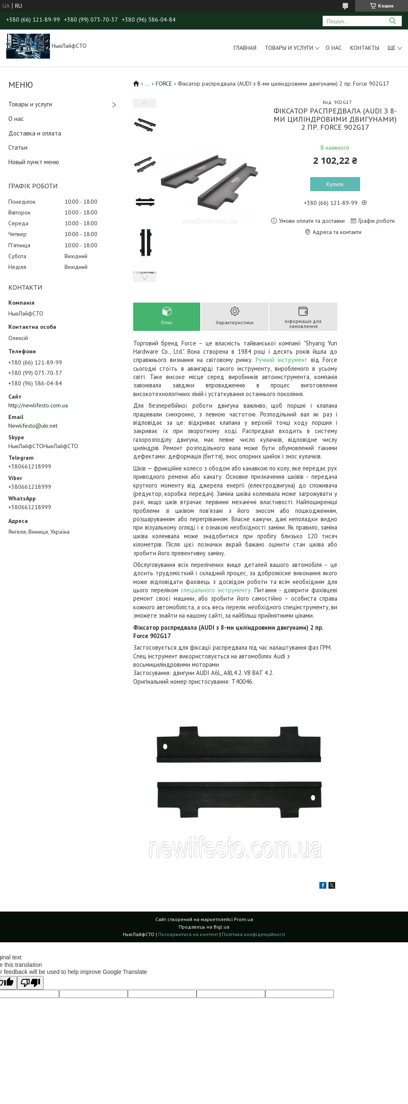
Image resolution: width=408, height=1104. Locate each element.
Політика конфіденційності (253, 934)
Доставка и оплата (34, 133)
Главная (245, 48)
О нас (334, 48)
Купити (334, 184)
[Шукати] (392, 21)
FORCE (164, 83)
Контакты (364, 48)
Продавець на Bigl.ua (204, 927)
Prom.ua (243, 919)
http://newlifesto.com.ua (38, 405)
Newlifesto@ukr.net (32, 425)
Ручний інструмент (282, 360)
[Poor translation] (30, 983)
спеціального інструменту (216, 590)
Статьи (17, 147)
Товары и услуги (289, 48)
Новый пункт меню (33, 162)
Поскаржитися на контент (188, 934)
